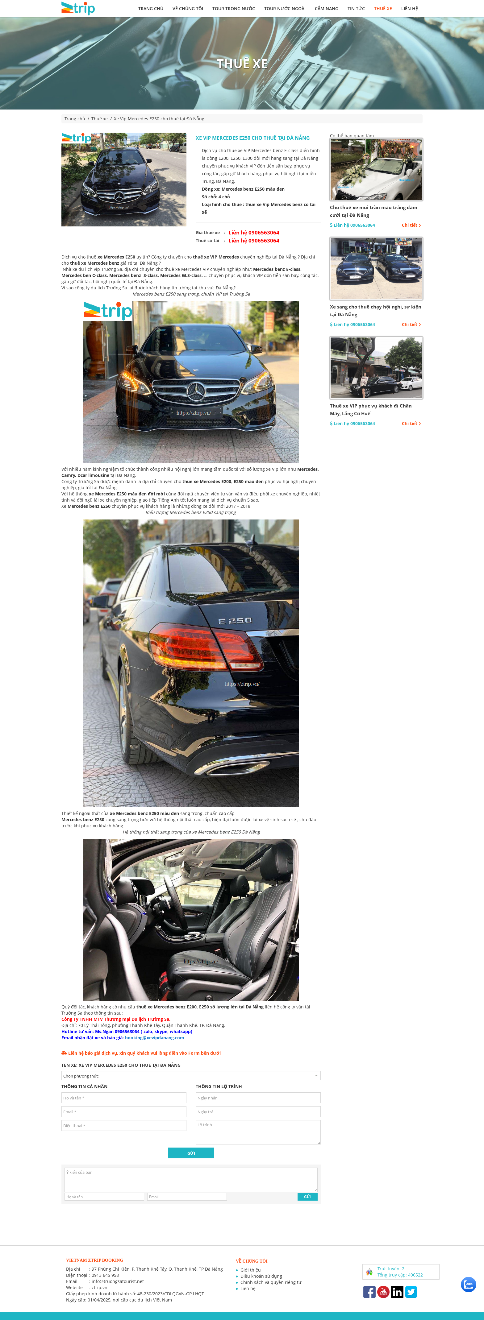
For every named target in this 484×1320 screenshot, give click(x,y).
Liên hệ (409, 8)
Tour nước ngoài (285, 8)
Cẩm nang (326, 8)
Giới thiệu (250, 1270)
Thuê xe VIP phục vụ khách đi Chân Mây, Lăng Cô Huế (371, 409)
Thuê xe (383, 8)
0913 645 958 (105, 1275)
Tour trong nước (233, 8)
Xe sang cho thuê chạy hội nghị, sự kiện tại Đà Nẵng (375, 310)
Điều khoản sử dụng (261, 1276)
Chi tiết (411, 225)
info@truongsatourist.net (118, 1281)
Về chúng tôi (188, 8)
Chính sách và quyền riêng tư (270, 1282)
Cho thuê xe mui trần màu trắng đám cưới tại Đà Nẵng (373, 211)
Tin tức (356, 8)
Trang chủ (150, 8)
